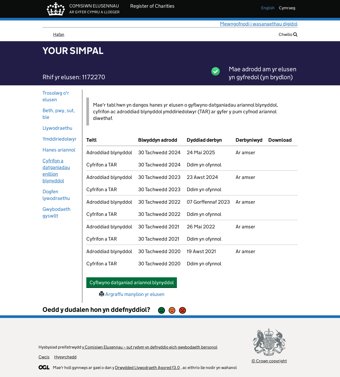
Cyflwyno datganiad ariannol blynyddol (133, 282)
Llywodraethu (57, 128)
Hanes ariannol (58, 150)
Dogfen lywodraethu (56, 194)
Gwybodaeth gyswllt (56, 212)
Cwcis (44, 356)
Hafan (58, 34)
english (268, 7)
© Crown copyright (269, 360)
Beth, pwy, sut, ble (58, 113)
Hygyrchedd (65, 356)
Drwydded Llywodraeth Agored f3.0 (147, 367)
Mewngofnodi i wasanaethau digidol (259, 24)
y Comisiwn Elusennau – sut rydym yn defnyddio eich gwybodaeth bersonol (149, 347)
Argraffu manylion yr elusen (131, 294)
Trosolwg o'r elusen (55, 96)
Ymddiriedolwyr (59, 139)
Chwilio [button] (288, 34)
